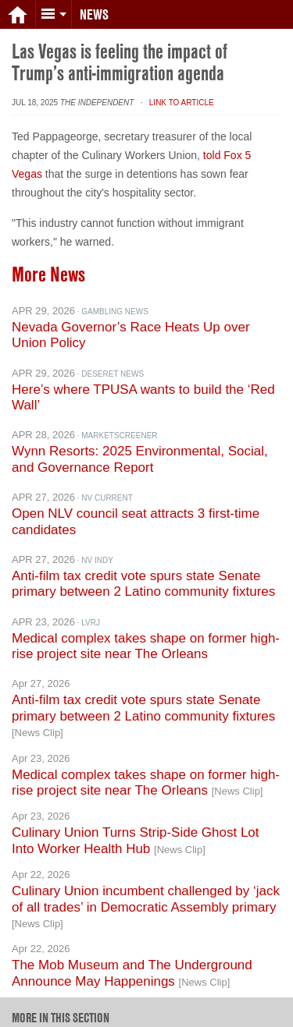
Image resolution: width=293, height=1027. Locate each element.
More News (48, 265)
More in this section (60, 1008)
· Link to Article (174, 93)
